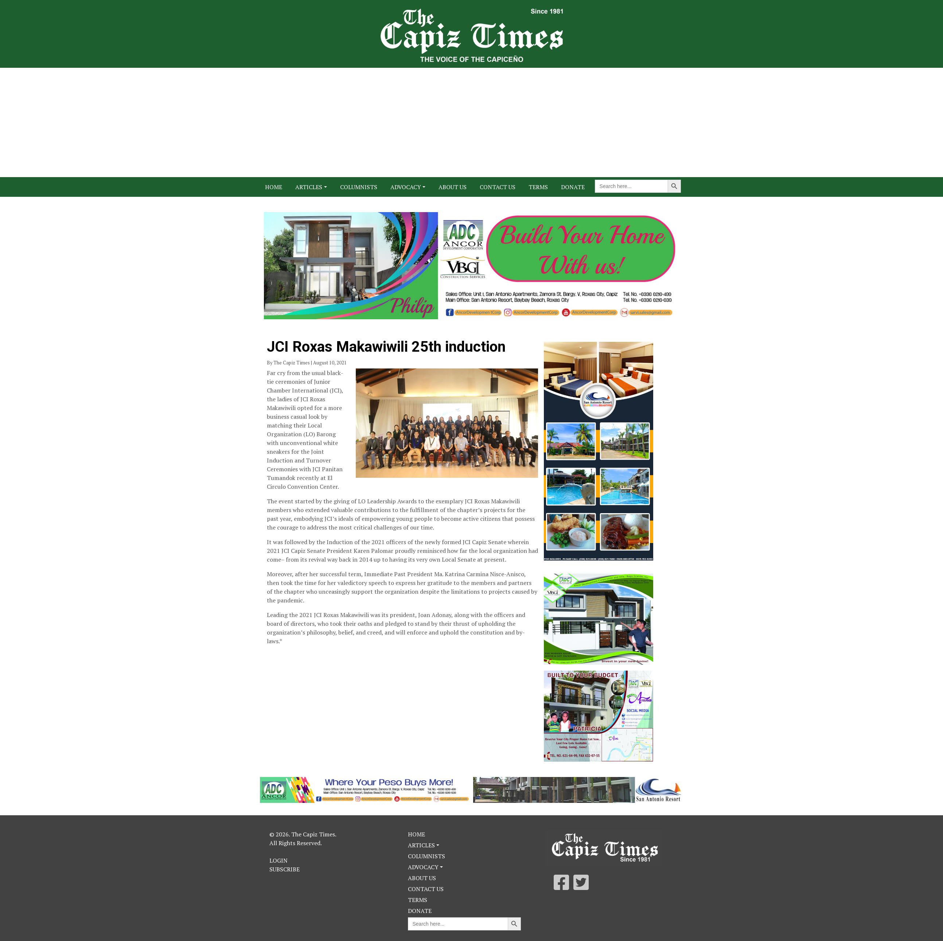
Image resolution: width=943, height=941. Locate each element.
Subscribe (284, 869)
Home (273, 187)
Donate (573, 187)
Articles (308, 187)
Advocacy (405, 187)
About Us (453, 187)
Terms (538, 187)
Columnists (358, 187)
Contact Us (497, 187)
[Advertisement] (471, 122)
